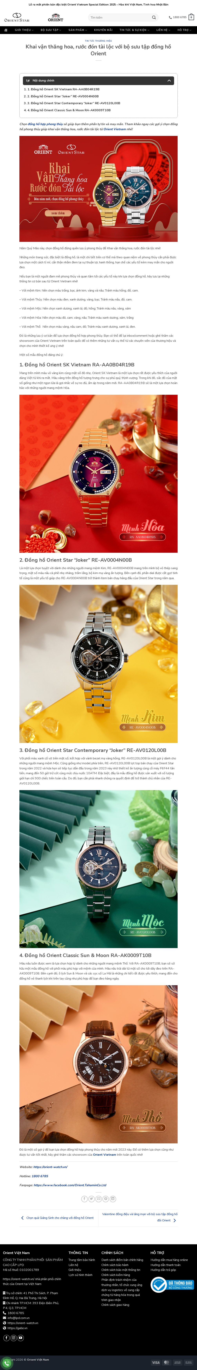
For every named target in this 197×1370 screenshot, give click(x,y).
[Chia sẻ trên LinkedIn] (113, 1199)
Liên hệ (163, 30)
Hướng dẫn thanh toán (166, 1265)
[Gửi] (154, 17)
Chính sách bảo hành (115, 1265)
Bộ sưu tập (51, 30)
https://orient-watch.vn (23, 1323)
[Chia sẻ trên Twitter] (91, 1199)
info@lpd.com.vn (19, 1318)
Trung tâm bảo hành (82, 1260)
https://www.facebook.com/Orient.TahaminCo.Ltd (70, 1185)
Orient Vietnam (114, 129)
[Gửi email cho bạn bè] (98, 1199)
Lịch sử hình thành (80, 1275)
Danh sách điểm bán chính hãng (122, 1260)
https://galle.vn (17, 1328)
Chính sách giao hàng (115, 1305)
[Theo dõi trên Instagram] (13, 1338)
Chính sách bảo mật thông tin (120, 1270)
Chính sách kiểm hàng (115, 1275)
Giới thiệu (24, 30)
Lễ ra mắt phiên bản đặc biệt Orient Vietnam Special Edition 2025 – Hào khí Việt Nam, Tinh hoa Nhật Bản (98, 4)
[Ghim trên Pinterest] (105, 1199)
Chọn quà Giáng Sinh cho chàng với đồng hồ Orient (56, 1218)
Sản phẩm (78, 30)
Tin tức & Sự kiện (134, 30)
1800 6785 (40, 1176)
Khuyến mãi (103, 30)
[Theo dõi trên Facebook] (6, 1338)
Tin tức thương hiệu (98, 40)
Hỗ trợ (185, 30)
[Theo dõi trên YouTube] (20, 1338)
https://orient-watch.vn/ (50, 1167)
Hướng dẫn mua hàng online (169, 1260)
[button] (191, 17)
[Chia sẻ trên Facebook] (84, 1199)
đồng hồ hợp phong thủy (45, 124)
